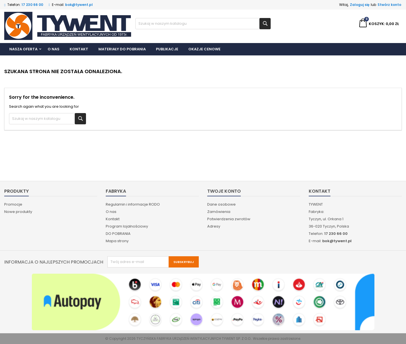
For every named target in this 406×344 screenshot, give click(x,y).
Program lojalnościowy (127, 226)
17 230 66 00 (32, 4)
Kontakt (79, 49)
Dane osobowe (221, 204)
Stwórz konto (389, 4)
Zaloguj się (359, 4)
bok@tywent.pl (79, 4)
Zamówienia (218, 211)
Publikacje (167, 49)
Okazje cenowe (204, 49)
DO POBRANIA (118, 233)
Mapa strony (117, 241)
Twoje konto (224, 191)
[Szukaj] (203, 23)
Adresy (213, 226)
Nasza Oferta (23, 49)
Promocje (13, 204)
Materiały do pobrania (122, 49)
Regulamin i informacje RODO (133, 204)
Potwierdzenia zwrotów (228, 219)
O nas (53, 49)
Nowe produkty (18, 211)
